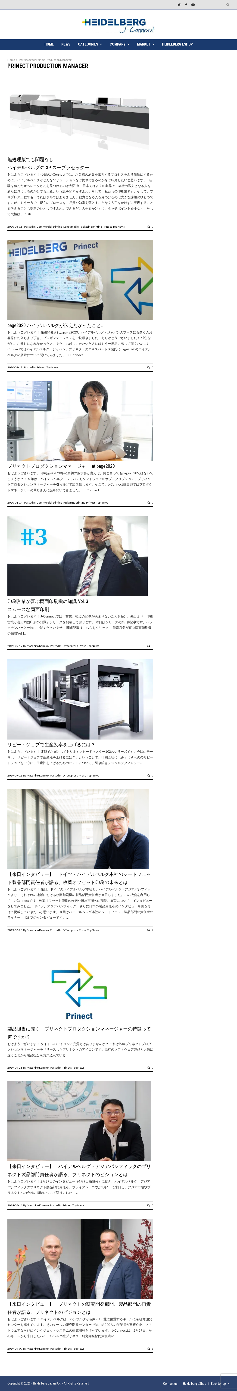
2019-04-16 (14, 1205)
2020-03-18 (14, 226)
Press (82, 646)
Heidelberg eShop (177, 44)
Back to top (220, 1383)
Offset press (70, 646)
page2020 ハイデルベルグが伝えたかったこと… (55, 325)
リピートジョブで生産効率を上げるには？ (51, 744)
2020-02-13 (14, 367)
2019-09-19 (14, 646)
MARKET (143, 44)
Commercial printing (49, 226)
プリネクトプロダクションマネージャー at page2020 (61, 466)
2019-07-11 (14, 775)
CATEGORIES (88, 44)
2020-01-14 (14, 502)
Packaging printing (91, 226)
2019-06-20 (14, 930)
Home (11, 59)
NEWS (65, 44)
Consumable (71, 226)
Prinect (107, 226)
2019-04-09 (14, 1348)
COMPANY (117, 44)
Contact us (170, 1383)
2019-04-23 (14, 1067)
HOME (49, 44)
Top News (119, 226)
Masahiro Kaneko (38, 646)
